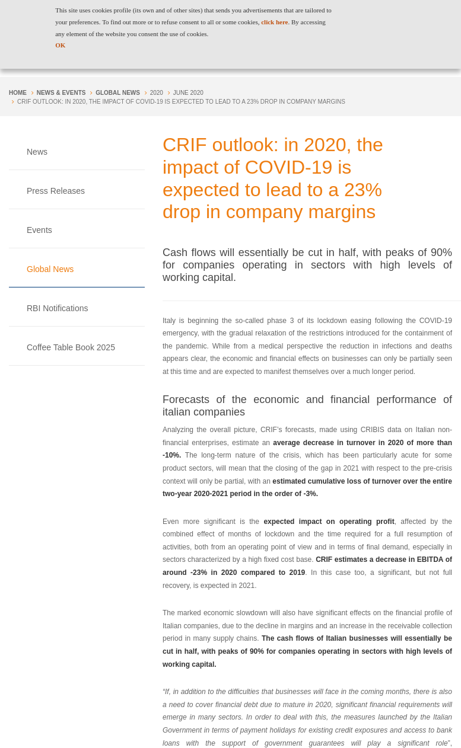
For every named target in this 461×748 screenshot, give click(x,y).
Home (18, 92)
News (37, 151)
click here (274, 21)
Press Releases (56, 191)
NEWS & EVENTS (61, 92)
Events (39, 230)
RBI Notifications (57, 308)
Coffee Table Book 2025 (71, 347)
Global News (118, 92)
